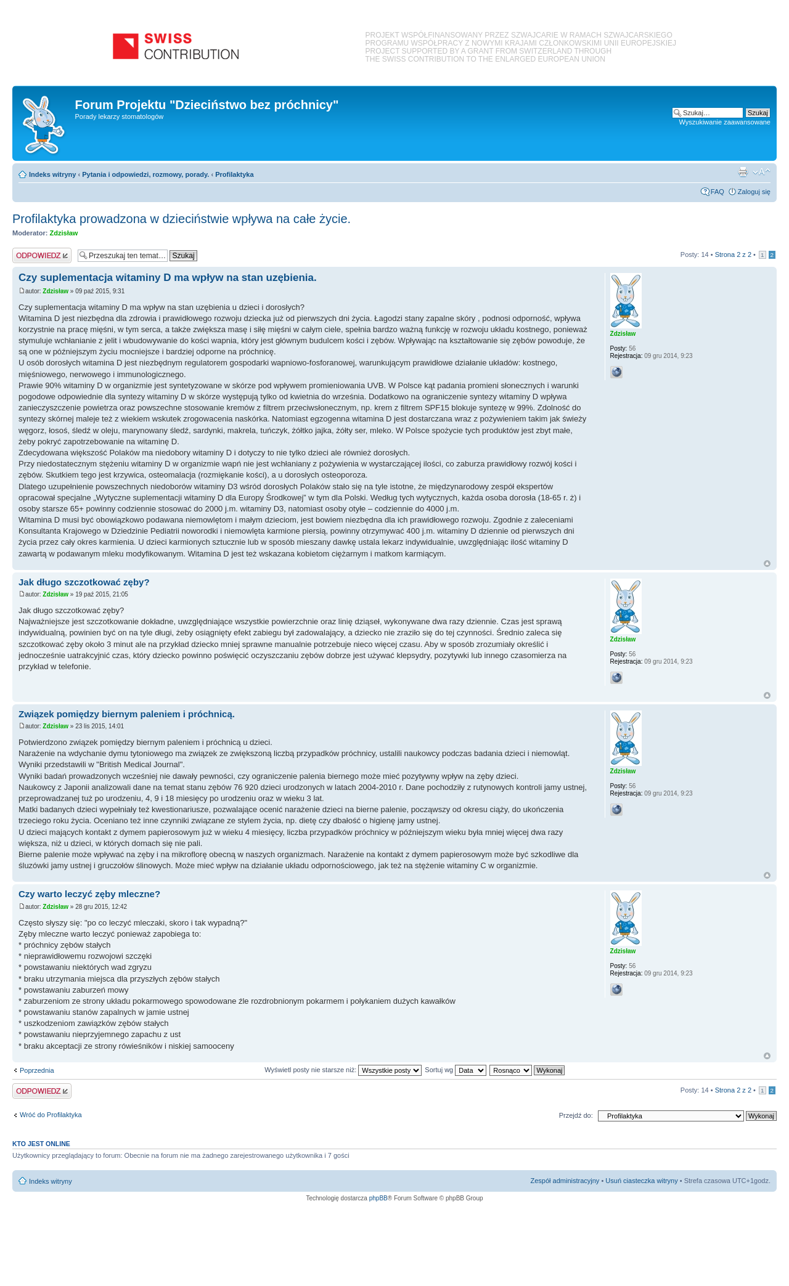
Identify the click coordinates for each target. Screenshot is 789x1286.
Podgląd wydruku (743, 171)
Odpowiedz (42, 255)
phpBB (378, 1198)
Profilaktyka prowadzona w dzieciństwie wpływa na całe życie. (181, 219)
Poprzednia (37, 1070)
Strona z (733, 254)
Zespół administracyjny (565, 1180)
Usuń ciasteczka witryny (641, 1180)
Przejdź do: (576, 1115)
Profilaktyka (234, 174)
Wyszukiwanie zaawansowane (725, 122)
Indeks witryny (52, 174)
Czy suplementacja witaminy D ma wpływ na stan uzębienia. (167, 277)
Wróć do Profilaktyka (51, 1114)
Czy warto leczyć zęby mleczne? (89, 894)
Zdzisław (64, 233)
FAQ (717, 191)
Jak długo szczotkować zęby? (84, 582)
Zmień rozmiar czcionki (762, 171)
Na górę (767, 563)
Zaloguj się (754, 191)
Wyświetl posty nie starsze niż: (343, 1069)
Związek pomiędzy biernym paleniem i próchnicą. (126, 714)
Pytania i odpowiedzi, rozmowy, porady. (145, 174)
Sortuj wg (455, 1069)
